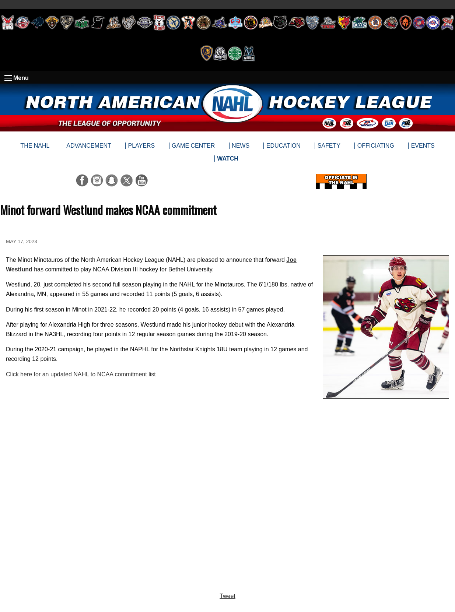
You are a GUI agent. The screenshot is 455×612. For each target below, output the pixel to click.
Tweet (227, 596)
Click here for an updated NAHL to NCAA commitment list (81, 374)
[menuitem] (227, 158)
